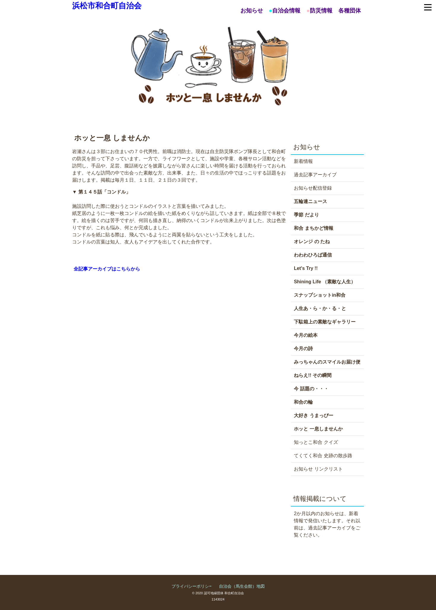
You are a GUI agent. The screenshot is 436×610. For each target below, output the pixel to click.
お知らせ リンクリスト (318, 468)
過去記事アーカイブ (315, 174)
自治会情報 (286, 10)
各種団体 (349, 10)
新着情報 (303, 161)
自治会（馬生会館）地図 (242, 586)
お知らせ (251, 10)
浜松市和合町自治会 (107, 5)
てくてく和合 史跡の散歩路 (323, 455)
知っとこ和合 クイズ (316, 442)
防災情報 (321, 10)
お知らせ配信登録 (313, 188)
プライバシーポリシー (192, 586)
